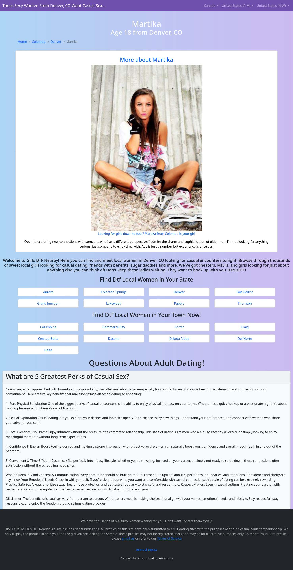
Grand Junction (48, 303)
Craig (245, 327)
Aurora (48, 292)
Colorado (38, 41)
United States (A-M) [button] (236, 5)
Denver (55, 41)
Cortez (179, 327)
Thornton (245, 303)
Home (22, 41)
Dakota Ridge (179, 338)
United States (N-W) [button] (272, 5)
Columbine (48, 327)
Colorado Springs (113, 292)
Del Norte (245, 338)
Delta (48, 350)
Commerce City (113, 327)
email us (128, 538)
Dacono (114, 338)
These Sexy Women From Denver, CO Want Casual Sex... (53, 5)
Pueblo (179, 303)
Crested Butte (48, 338)
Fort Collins (244, 292)
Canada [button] (210, 5)
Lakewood (113, 303)
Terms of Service (169, 538)
